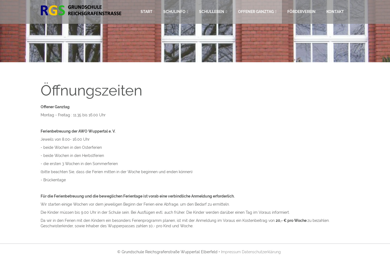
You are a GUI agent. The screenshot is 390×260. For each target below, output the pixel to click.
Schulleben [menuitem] (211, 11)
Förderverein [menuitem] (301, 11)
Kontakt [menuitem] (335, 11)
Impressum (231, 252)
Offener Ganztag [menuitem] (256, 11)
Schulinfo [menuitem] (174, 11)
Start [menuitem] (146, 11)
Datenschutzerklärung (261, 252)
